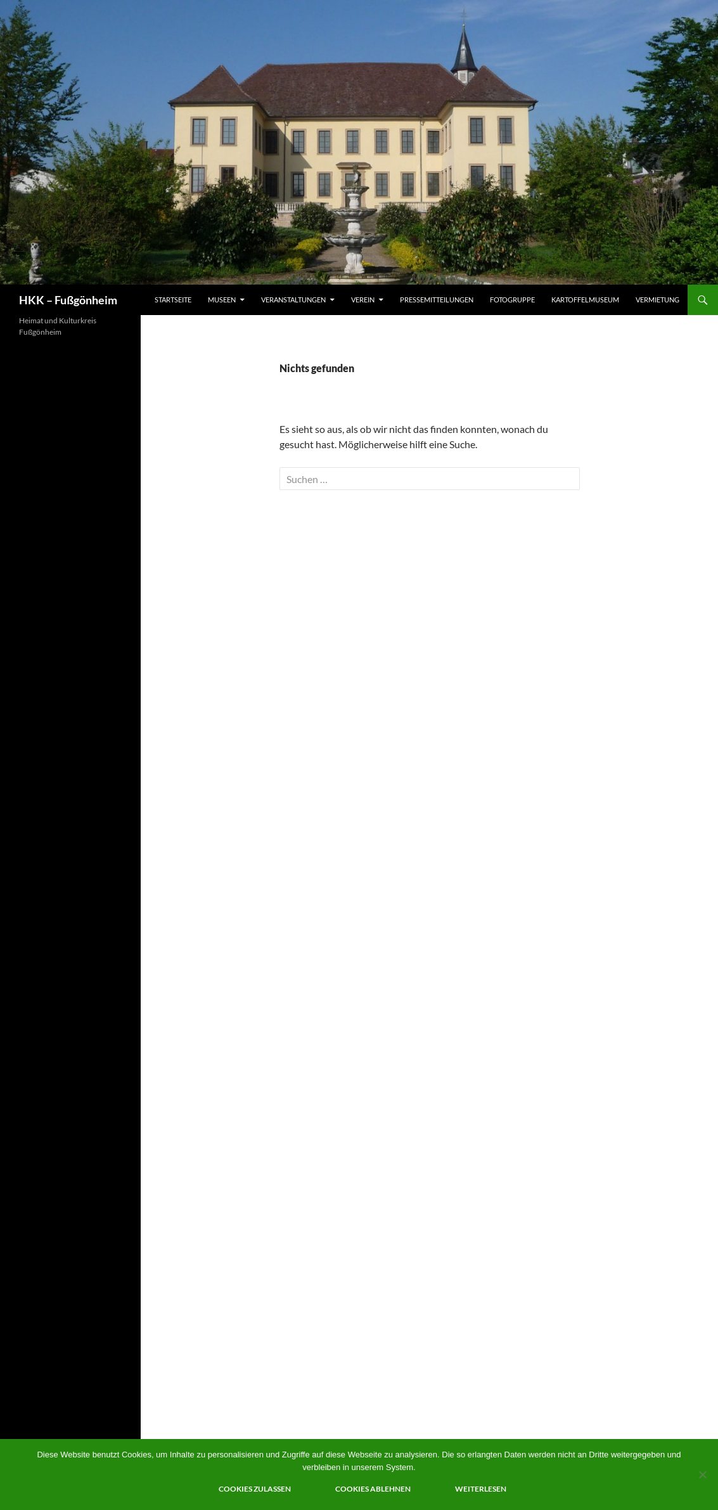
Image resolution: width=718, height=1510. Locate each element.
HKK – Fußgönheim (68, 300)
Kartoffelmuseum (585, 299)
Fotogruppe (512, 299)
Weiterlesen (480, 1489)
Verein (363, 299)
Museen (222, 299)
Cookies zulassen (255, 1489)
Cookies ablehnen (373, 1489)
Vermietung (657, 299)
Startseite (173, 299)
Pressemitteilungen (436, 299)
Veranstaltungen (293, 299)
